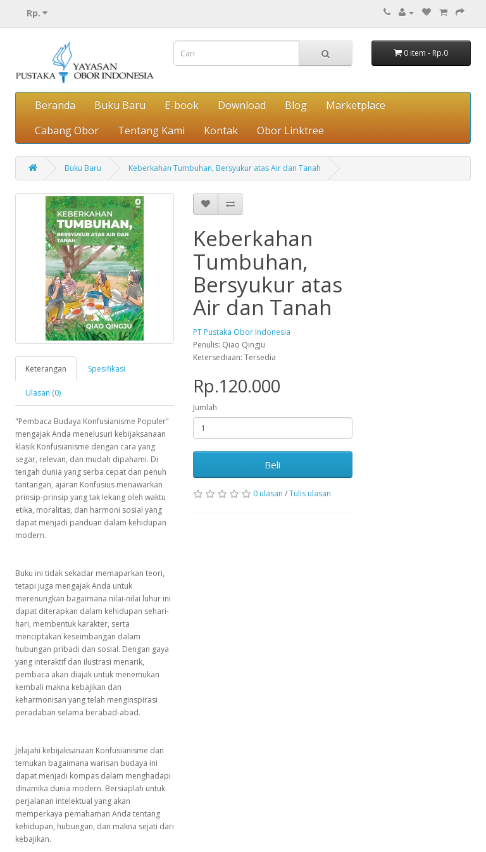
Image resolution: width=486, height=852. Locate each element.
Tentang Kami (151, 130)
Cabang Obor (67, 130)
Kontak (221, 130)
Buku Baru (120, 105)
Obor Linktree (290, 130)
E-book (182, 105)
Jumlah (205, 407)
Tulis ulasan (310, 493)
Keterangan (45, 368)
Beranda (55, 105)
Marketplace (355, 105)
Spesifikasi (106, 368)
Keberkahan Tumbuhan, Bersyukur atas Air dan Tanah (224, 168)
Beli (272, 464)
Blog (296, 105)
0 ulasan (268, 493)
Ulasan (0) (43, 392)
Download (242, 105)
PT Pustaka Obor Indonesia (241, 332)
